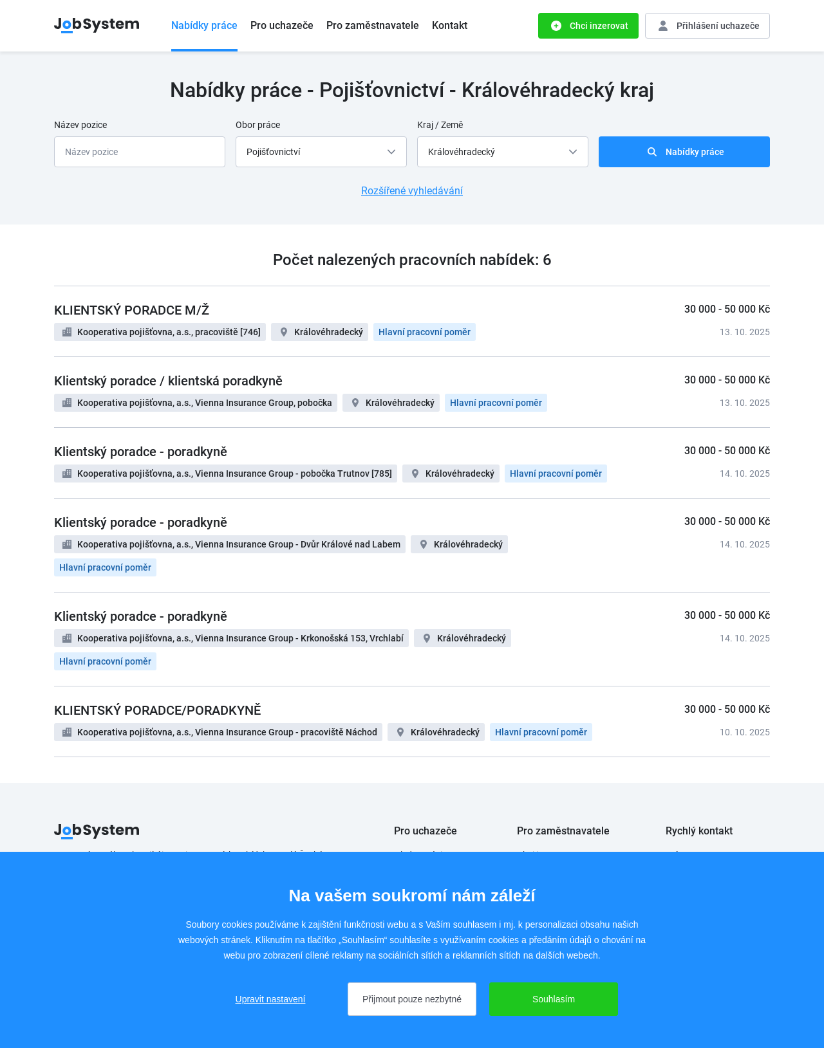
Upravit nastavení (271, 999)
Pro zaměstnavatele (372, 25)
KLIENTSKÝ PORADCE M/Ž (131, 310)
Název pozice (80, 125)
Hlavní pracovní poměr (425, 332)
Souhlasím (553, 999)
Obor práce (258, 125)
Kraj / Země (440, 125)
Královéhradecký (328, 332)
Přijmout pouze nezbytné (412, 999)
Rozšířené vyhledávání (412, 191)
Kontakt (449, 25)
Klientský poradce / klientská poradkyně (168, 381)
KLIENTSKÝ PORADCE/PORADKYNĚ (157, 710)
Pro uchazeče (282, 25)
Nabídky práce (204, 25)
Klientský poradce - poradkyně (140, 451)
